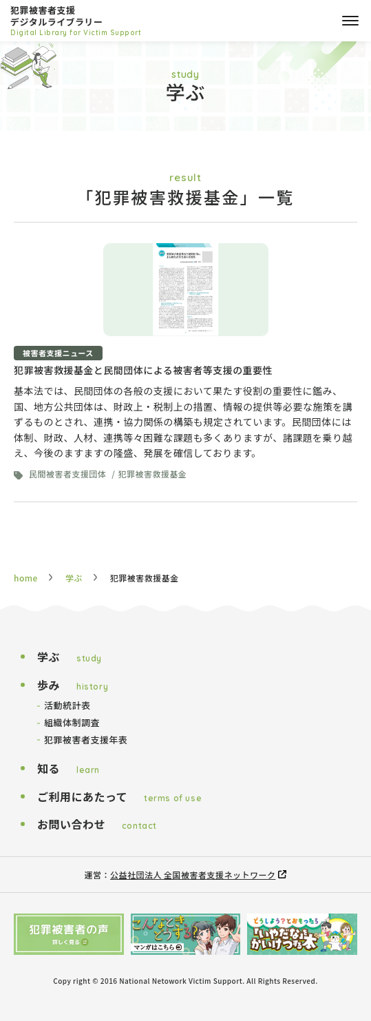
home (26, 578)
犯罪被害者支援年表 (85, 739)
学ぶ (74, 578)
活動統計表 (67, 705)
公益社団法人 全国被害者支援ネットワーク (192, 874)
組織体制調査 (72, 722)
